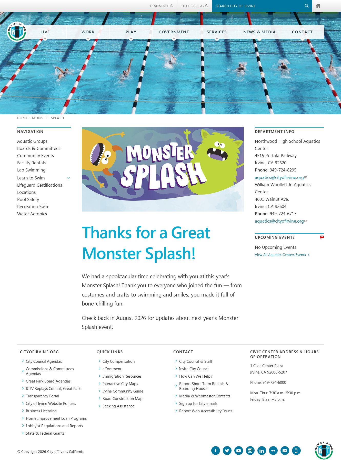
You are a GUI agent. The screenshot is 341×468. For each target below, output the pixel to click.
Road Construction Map (123, 398)
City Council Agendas (44, 361)
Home (22, 118)
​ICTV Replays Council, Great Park (53, 388)
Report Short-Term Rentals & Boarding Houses (203, 386)
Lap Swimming (31, 170)
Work (88, 32)
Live (45, 32)
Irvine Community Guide (123, 391)
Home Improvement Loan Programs (56, 418)
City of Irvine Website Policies (51, 403)
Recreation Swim (33, 206)
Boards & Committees (38, 148)
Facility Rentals (31, 162)
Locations (26, 192)
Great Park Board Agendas (48, 381)
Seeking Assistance (118, 405)
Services (217, 32)
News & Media (259, 32)
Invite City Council (194, 368)
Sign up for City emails (198, 403)
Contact (302, 32)
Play (131, 32)
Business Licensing (41, 410)
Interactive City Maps (120, 383)
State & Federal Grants (45, 433)
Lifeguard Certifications (39, 185)
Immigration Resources (122, 376)
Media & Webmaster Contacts (204, 395)
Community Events (35, 155)
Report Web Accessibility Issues (205, 410)
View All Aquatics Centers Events (280, 255)
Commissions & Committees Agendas (50, 371)
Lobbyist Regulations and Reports (54, 425)
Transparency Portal (42, 395)
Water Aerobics (32, 213)
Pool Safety (28, 199)
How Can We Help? (195, 376)
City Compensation (119, 361)
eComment (112, 368)
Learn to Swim (31, 177)
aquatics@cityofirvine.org (281, 177)
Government (174, 32)
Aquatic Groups (32, 141)
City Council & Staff (195, 361)
